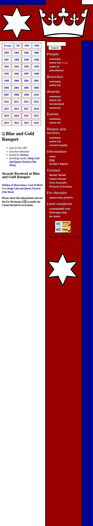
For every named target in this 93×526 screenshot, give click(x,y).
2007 (6, 94)
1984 (16, 52)
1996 (16, 73)
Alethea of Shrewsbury (14, 185)
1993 (26, 66)
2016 (16, 108)
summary (55, 59)
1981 (26, 45)
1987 (6, 59)
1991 (6, 66)
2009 (26, 94)
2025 (26, 122)
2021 (26, 115)
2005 (26, 87)
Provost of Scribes (60, 186)
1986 (36, 52)
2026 (36, 122)
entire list (55, 62)
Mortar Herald (57, 175)
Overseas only (58, 212)
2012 (16, 101)
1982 (36, 45)
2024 (16, 122)
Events (7, 45)
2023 (6, 122)
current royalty (58, 145)
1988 (16, 59)
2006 (36, 87)
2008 (16, 94)
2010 (36, 94)
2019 (6, 115)
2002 (36, 80)
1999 (6, 80)
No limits (54, 216)
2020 (16, 115)
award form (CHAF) (61, 197)
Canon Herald (57, 179)
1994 (36, 66)
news (52, 156)
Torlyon (24, 155)
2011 (6, 101)
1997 (26, 73)
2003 (6, 87)
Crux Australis (58, 182)
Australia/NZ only (59, 208)
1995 (6, 73)
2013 (26, 101)
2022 (36, 115)
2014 (36, 101)
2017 (26, 108)
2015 (6, 108)
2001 (26, 80)
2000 (16, 80)
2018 (36, 108)
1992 (16, 66)
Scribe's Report (58, 164)
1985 (26, 52)
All (17, 45)
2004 (16, 87)
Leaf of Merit (35, 185)
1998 (36, 73)
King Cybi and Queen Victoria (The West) (24, 162)
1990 (36, 59)
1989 (26, 59)
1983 (6, 52)
